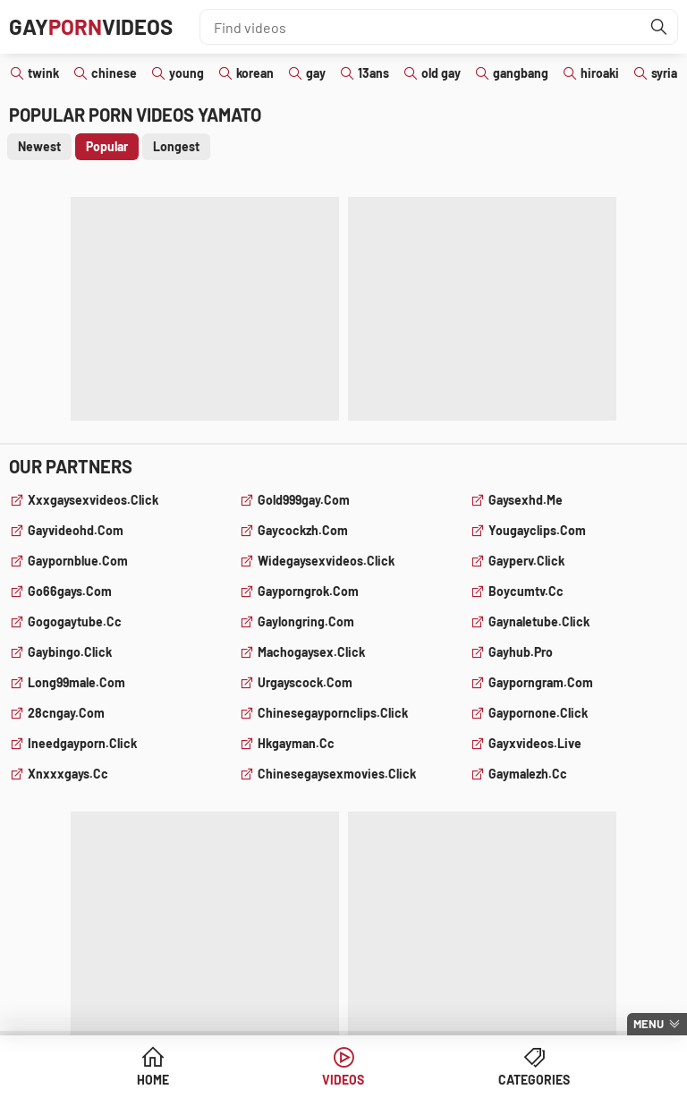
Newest (39, 146)
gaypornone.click (538, 712)
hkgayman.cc (296, 743)
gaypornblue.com (78, 560)
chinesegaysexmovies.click (337, 773)
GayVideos (91, 26)
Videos (343, 1079)
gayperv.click (526, 560)
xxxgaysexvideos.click (93, 499)
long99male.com (76, 682)
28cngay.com (66, 712)
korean (255, 73)
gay (316, 73)
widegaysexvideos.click (326, 560)
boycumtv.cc (526, 591)
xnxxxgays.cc (68, 773)
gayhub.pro (520, 652)
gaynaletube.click (538, 621)
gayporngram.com (540, 682)
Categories (534, 1079)
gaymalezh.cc (527, 773)
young (186, 73)
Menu (648, 1024)
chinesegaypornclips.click (333, 712)
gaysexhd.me (525, 499)
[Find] (659, 27)
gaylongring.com (306, 621)
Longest (176, 146)
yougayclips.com (537, 530)
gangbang (520, 73)
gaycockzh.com (303, 530)
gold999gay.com (304, 499)
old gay (441, 73)
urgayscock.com (305, 682)
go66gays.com (70, 591)
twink (43, 73)
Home (153, 1079)
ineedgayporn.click (82, 743)
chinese (114, 73)
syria (664, 73)
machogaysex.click (311, 652)
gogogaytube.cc (75, 621)
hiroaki (600, 73)
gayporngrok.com (308, 591)
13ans (373, 73)
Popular (107, 146)
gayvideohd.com (75, 530)
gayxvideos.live (534, 743)
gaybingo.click (70, 652)
